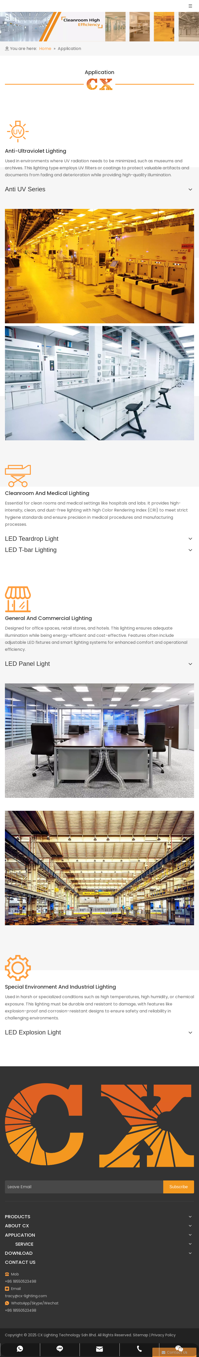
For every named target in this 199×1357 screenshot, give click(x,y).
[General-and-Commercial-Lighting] (99, 740)
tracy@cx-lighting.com (26, 1295)
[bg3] (99, 84)
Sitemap (140, 1335)
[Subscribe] (178, 1186)
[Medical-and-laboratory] (99, 383)
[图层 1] (99, 1125)
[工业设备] (18, 968)
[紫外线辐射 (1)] (18, 131)
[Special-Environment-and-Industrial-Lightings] (99, 868)
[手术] (18, 476)
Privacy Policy (163, 1335)
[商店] (18, 599)
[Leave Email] (83, 1186)
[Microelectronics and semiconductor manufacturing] (99, 266)
